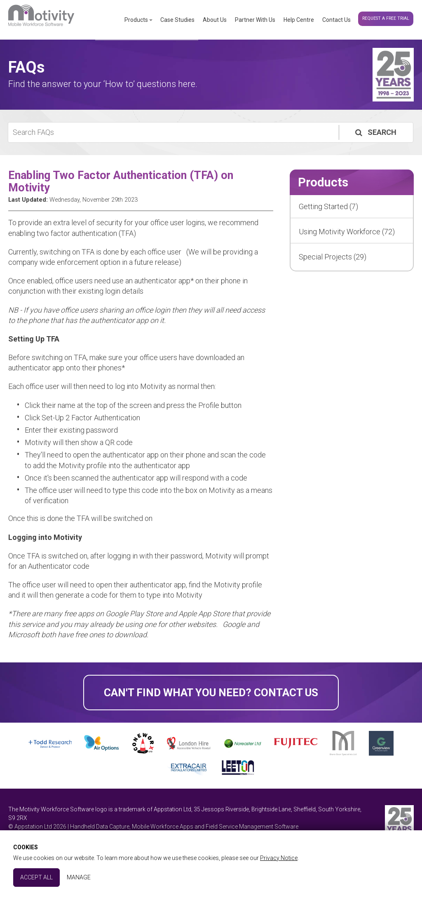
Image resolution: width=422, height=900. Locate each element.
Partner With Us (255, 19)
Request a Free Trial (385, 18)
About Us (215, 19)
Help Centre (299, 19)
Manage (79, 877)
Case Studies (177, 19)
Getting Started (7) (328, 206)
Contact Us (336, 19)
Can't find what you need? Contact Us (211, 692)
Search (375, 132)
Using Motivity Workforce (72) (347, 231)
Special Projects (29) (332, 256)
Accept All (36, 877)
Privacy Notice (279, 858)
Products (136, 19)
